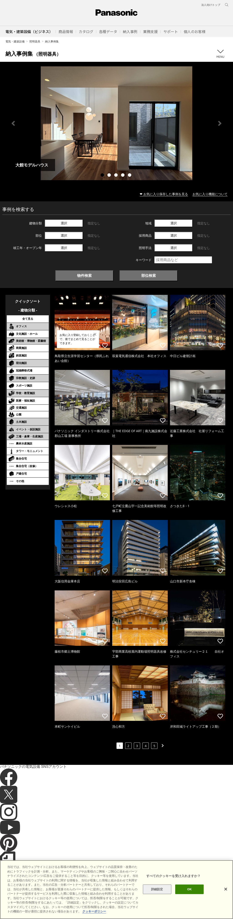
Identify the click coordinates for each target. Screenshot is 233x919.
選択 (64, 223)
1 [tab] (103, 175)
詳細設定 (157, 896)
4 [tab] (123, 175)
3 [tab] (116, 175)
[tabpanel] (116, 123)
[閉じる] (226, 896)
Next (219, 123)
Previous (13, 123)
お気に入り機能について (210, 194)
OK (189, 896)
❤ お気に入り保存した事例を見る (164, 194)
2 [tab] (109, 175)
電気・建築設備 (15, 41)
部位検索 (148, 275)
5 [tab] (130, 175)
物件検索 (84, 275)
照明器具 (34, 41)
